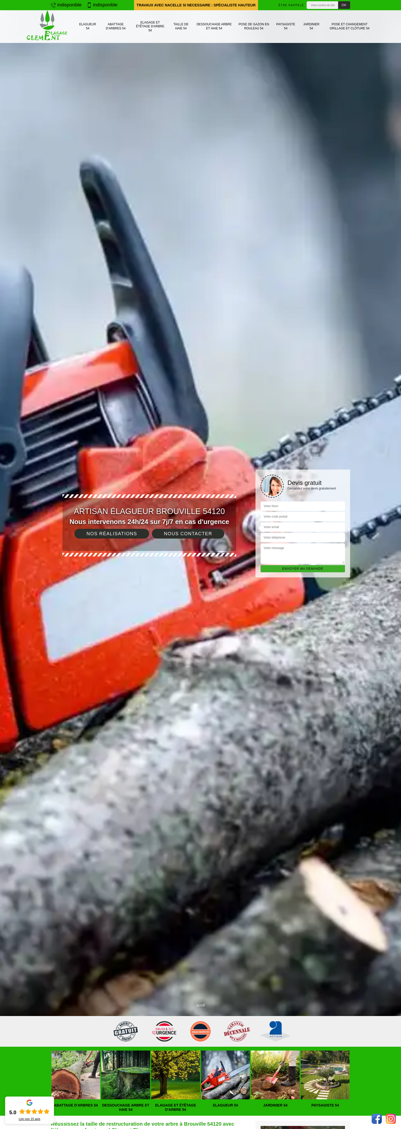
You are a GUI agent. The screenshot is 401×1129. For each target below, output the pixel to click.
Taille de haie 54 (180, 26)
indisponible (66, 4)
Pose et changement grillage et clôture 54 (350, 26)
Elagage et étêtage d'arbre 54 (150, 26)
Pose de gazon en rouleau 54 (254, 26)
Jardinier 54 (311, 26)
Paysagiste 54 (285, 26)
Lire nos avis (29, 1119)
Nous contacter (188, 533)
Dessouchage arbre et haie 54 (214, 26)
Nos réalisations (111, 533)
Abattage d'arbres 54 (116, 26)
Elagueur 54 (87, 26)
